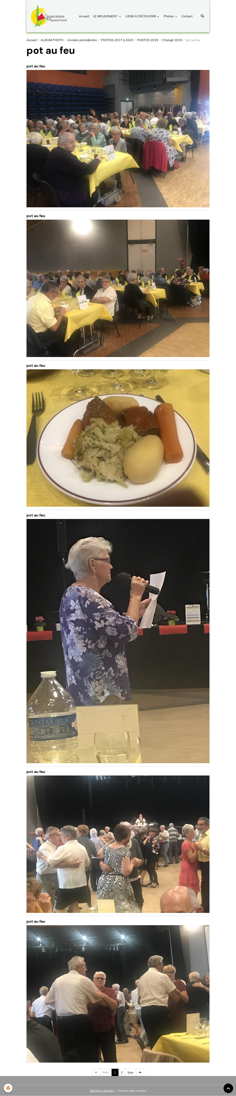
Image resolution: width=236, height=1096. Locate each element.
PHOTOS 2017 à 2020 (117, 40)
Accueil (84, 16)
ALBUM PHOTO (52, 40)
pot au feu (35, 66)
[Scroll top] (228, 1088)
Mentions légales (102, 1091)
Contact (187, 16)
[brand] (49, 16)
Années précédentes (82, 40)
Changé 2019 (172, 40)
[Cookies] (8, 1088)
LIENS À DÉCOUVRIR (141, 16)
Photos (169, 16)
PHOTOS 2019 (147, 40)
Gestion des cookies (132, 1091)
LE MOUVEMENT (105, 16)
